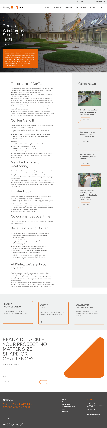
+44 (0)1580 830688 (93, 414)
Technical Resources (68, 406)
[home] (8, 7)
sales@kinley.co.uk (93, 417)
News (64, 414)
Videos (64, 409)
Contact (100, 7)
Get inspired (57, 7)
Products (65, 402)
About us (92, 7)
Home (64, 399)
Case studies (68, 7)
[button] (48, 7)
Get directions (91, 409)
